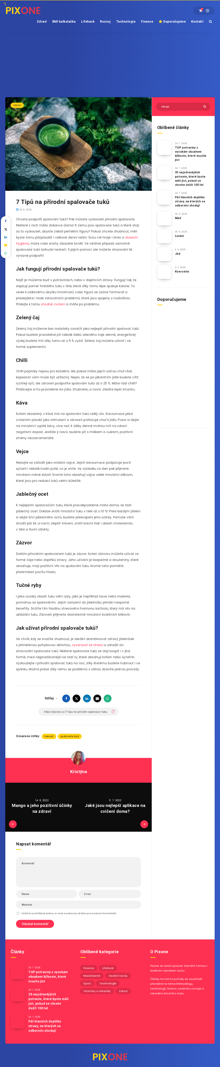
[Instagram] (207, 10)
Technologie (126, 21)
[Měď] (164, 218)
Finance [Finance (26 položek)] (88, 968)
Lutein (179, 236)
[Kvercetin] (164, 272)
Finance (147, 21)
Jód (177, 253)
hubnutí (49, 736)
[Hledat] (183, 107)
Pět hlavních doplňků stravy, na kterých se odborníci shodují (190, 201)
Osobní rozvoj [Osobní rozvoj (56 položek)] (118, 976)
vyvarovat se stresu (87, 645)
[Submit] (205, 106)
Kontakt (197, 21)
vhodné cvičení (53, 304)
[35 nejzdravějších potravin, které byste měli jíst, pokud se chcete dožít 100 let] (164, 172)
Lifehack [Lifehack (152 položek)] (107, 968)
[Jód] (164, 254)
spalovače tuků (69, 736)
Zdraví (42, 21)
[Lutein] (164, 236)
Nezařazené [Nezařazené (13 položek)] (91, 976)
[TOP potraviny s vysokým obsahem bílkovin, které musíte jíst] (164, 148)
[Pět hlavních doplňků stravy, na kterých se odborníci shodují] (164, 197)
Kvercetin (182, 271)
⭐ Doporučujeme (172, 21)
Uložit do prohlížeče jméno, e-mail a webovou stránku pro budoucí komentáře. (69, 913)
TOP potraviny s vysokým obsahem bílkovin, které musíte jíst (190, 154)
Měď (178, 218)
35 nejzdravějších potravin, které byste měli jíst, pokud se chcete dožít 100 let (190, 179)
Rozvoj (105, 21)
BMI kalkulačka (64, 21)
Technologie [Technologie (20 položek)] (107, 983)
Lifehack (88, 21)
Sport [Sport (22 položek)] (87, 983)
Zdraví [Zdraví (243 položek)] (123, 991)
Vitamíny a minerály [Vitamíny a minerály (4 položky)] (97, 991)
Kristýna (78, 771)
